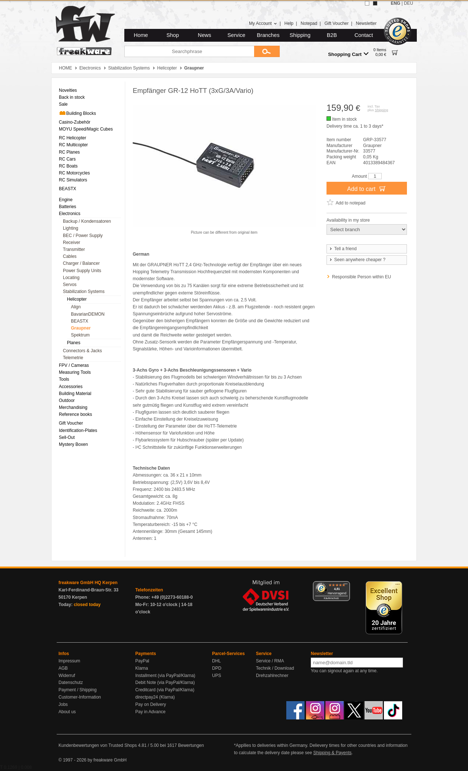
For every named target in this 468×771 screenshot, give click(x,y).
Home (141, 35)
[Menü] (345, 585)
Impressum (69, 660)
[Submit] (267, 51)
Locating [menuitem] (71, 277)
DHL (216, 660)
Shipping (300, 35)
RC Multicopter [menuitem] (73, 144)
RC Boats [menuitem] (68, 166)
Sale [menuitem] (63, 104)
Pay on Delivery (150, 704)
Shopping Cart (348, 54)
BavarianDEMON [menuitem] (88, 314)
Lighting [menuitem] (70, 228)
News (204, 35)
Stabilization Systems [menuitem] (84, 291)
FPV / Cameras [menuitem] (74, 365)
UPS (216, 675)
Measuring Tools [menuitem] (75, 372)
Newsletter (366, 23)
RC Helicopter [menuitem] (72, 137)
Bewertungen (191, 745)
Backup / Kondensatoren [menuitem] (87, 221)
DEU (408, 3)
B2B (332, 35)
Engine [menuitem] (65, 199)
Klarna (141, 668)
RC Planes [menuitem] (69, 152)
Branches (268, 35)
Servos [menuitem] (69, 284)
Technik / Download (275, 668)
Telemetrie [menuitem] (73, 357)
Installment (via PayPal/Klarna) (165, 675)
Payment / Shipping (77, 689)
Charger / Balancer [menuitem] (81, 263)
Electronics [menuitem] (69, 213)
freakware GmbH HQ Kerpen (87, 582)
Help (289, 23)
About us (67, 711)
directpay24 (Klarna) (155, 697)
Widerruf (66, 675)
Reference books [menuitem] (75, 414)
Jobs (63, 704)
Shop (172, 35)
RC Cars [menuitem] (67, 159)
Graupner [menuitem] (81, 328)
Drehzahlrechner (272, 675)
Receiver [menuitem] (71, 242)
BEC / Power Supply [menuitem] (83, 235)
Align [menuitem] (76, 306)
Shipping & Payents (332, 752)
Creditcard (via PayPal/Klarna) (164, 689)
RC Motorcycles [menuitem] (74, 173)
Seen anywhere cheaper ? (357, 259)
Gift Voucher (336, 23)
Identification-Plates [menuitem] (78, 430)
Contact (364, 35)
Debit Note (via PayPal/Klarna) (165, 682)
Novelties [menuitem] (68, 90)
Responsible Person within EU (361, 276)
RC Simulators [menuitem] (73, 180)
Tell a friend (342, 248)
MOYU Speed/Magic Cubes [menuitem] (86, 129)
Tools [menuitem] (64, 379)
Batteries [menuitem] (67, 206)
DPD (216, 668)
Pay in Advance (150, 711)
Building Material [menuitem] (75, 393)
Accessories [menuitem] (71, 386)
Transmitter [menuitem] (74, 249)
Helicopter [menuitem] (77, 299)
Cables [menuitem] (69, 256)
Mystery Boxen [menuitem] (73, 444)
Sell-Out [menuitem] (67, 437)
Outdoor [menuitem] (67, 400)
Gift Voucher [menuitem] (71, 423)
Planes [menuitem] (73, 342)
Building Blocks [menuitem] (77, 113)
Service (236, 35)
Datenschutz (70, 682)
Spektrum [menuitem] (80, 335)
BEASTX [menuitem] (67, 188)
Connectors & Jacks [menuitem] (82, 350)
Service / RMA (270, 660)
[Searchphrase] (189, 51)
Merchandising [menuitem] (73, 407)
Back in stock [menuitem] (72, 97)
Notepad (309, 23)
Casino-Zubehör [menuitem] (74, 122)
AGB (63, 668)
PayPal (142, 660)
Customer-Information (79, 697)
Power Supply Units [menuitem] (82, 270)
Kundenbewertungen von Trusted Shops (97, 745)
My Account (263, 23)
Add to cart (366, 188)
